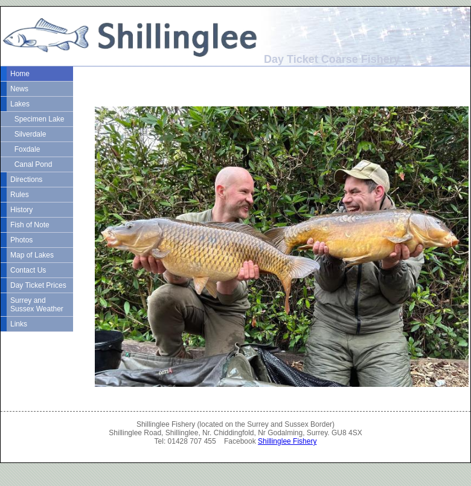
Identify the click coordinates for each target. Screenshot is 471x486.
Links (18, 324)
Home (20, 74)
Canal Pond (31, 164)
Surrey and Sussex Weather (36, 304)
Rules (19, 194)
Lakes (20, 104)
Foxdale (25, 149)
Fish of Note (30, 225)
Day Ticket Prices (38, 285)
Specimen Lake (37, 119)
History (21, 210)
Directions (26, 179)
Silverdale (28, 134)
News (19, 89)
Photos (21, 240)
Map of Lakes (32, 255)
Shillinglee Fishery (287, 441)
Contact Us (28, 270)
